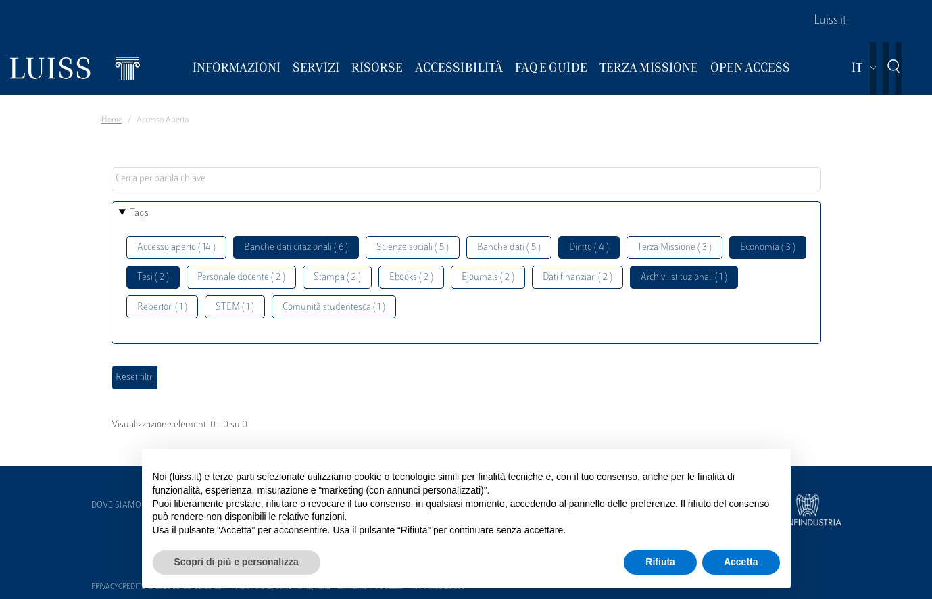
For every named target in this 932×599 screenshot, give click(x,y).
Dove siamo (116, 506)
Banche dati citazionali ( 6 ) (296, 248)
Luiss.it (830, 21)
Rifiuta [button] (660, 561)
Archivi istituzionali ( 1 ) (684, 277)
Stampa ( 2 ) (337, 277)
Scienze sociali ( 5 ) (412, 248)
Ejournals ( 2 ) (488, 277)
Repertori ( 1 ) (162, 307)
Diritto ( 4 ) (589, 248)
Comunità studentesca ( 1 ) (334, 307)
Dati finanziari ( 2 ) (577, 277)
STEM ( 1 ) (235, 307)
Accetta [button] (741, 561)
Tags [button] (139, 213)
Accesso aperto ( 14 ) (176, 248)
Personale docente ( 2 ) (241, 277)
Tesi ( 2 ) (153, 277)
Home (111, 120)
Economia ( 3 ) (767, 248)
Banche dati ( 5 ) (509, 248)
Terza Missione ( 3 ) (674, 248)
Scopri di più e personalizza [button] (236, 561)
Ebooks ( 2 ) (411, 277)
